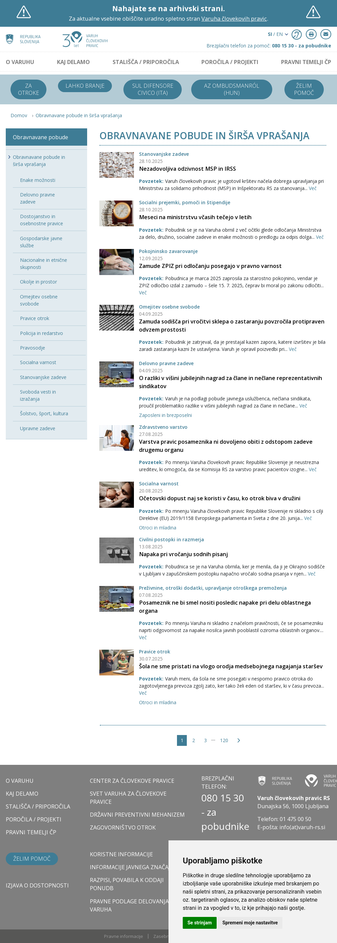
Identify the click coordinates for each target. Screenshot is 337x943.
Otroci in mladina (157, 527)
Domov (19, 115)
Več (313, 188)
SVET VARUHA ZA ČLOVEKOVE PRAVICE (128, 797)
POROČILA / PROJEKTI (229, 62)
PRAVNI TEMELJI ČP (306, 62)
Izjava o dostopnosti (37, 885)
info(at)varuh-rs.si (302, 827)
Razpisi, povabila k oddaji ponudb (127, 884)
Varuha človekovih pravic (234, 18)
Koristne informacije (121, 854)
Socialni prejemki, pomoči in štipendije (184, 202)
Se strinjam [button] (199, 922)
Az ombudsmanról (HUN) (231, 89)
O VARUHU (20, 62)
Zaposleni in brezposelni (165, 415)
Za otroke (28, 89)
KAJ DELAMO (73, 62)
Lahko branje (84, 85)
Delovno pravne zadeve (166, 363)
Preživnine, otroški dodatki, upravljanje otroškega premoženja (213, 588)
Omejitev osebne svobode (169, 306)
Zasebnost (164, 936)
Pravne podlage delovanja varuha (129, 905)
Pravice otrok (154, 651)
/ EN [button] (275, 34)
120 (224, 740)
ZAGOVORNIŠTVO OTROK (123, 827)
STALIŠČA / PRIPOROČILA (146, 62)
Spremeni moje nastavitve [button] (250, 922)
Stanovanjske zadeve (164, 154)
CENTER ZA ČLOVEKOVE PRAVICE (132, 780)
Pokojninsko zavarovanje (168, 251)
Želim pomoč (304, 89)
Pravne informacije (123, 936)
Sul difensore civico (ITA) (152, 89)
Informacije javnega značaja (132, 867)
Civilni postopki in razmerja (171, 539)
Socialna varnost (159, 483)
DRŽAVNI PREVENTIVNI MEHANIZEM (137, 814)
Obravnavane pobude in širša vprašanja (79, 115)
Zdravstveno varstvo (163, 427)
